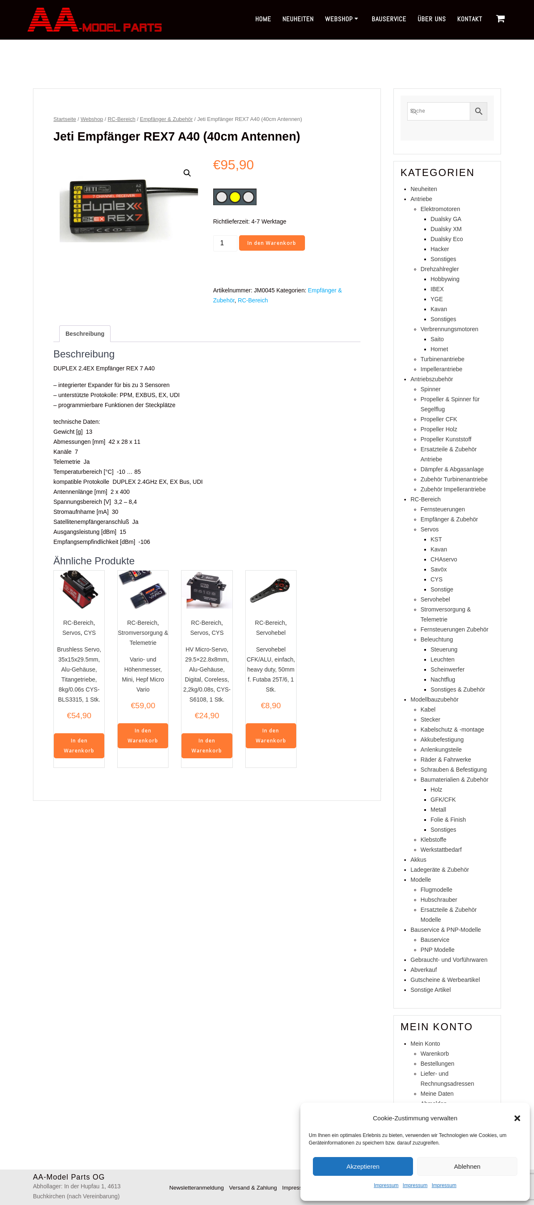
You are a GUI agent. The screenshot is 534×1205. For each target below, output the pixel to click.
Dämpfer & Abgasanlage (452, 469)
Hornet (439, 349)
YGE (437, 299)
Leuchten (443, 659)
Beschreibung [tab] (84, 333)
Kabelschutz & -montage (452, 729)
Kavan (439, 309)
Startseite (64, 119)
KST (436, 539)
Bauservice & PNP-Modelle (446, 929)
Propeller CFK (439, 419)
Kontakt (469, 19)
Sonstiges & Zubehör (458, 689)
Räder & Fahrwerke (446, 759)
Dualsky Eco (447, 239)
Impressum (386, 1185)
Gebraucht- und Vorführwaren (449, 959)
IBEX (437, 289)
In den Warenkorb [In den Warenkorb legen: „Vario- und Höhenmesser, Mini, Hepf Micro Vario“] (143, 736)
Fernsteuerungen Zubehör (455, 629)
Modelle (421, 879)
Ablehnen (467, 1166)
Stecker (430, 719)
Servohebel (271, 632)
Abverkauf (424, 969)
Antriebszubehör (432, 379)
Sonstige (442, 589)
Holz (436, 789)
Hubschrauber (439, 899)
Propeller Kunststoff (446, 439)
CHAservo (444, 559)
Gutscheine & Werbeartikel (445, 979)
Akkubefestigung (442, 739)
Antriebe (421, 199)
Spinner (431, 389)
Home (263, 19)
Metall (438, 809)
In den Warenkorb (272, 243)
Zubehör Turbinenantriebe (454, 479)
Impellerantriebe (441, 369)
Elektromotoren (440, 209)
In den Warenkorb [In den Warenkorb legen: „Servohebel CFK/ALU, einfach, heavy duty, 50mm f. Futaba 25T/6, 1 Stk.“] (271, 736)
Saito (437, 339)
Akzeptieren (362, 1166)
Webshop (339, 19)
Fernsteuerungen (443, 509)
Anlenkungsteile (441, 749)
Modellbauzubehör (434, 699)
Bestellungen (437, 1063)
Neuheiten (298, 19)
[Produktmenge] (225, 243)
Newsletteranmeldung (194, 1187)
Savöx (439, 569)
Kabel (428, 709)
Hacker (440, 249)
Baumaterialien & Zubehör (455, 779)
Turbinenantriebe (442, 359)
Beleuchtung (437, 639)
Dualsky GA (446, 219)
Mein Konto (425, 1043)
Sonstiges (443, 259)
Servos (72, 632)
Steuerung (444, 649)
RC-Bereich (122, 119)
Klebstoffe (433, 839)
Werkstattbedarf (441, 849)
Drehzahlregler (440, 269)
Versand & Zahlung (252, 1187)
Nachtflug (443, 679)
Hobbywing (445, 279)
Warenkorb (435, 1053)
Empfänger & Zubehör (166, 119)
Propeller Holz (439, 429)
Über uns (432, 19)
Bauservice (389, 19)
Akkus (418, 859)
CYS (90, 632)
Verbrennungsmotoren (450, 329)
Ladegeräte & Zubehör (440, 869)
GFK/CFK (443, 799)
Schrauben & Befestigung (454, 769)
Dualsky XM (446, 229)
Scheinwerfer (448, 669)
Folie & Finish (448, 819)
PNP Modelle (437, 949)
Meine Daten (437, 1093)
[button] (517, 1118)
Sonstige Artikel (431, 989)
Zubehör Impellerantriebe (453, 489)
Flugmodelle (436, 889)
